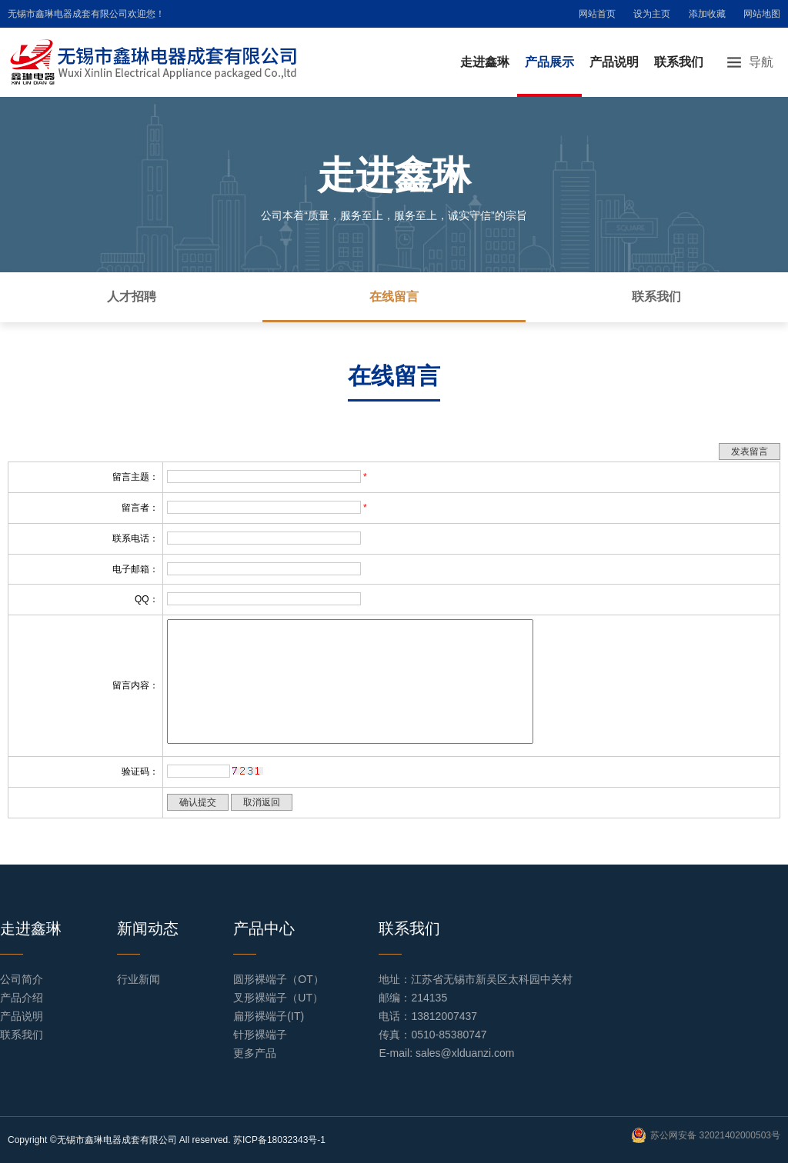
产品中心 (264, 928)
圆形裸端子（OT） (278, 979)
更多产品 (254, 1053)
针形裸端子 (260, 1034)
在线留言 (394, 296)
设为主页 (651, 13)
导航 (761, 61)
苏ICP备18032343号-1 (279, 1140)
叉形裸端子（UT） (278, 997)
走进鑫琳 (484, 61)
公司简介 (21, 979)
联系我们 (678, 61)
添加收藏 (707, 13)
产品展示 (549, 61)
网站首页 (597, 13)
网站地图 (761, 13)
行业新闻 (138, 979)
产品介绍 (21, 997)
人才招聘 (131, 296)
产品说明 (614, 61)
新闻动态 (148, 928)
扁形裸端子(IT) (268, 1016)
